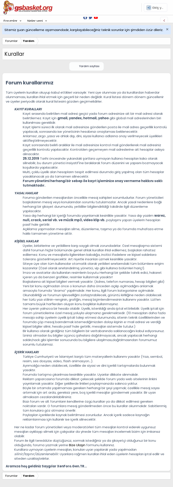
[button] (21, 21)
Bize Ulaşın (77, 445)
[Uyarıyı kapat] (167, 30)
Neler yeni (35, 21)
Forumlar (10, 21)
